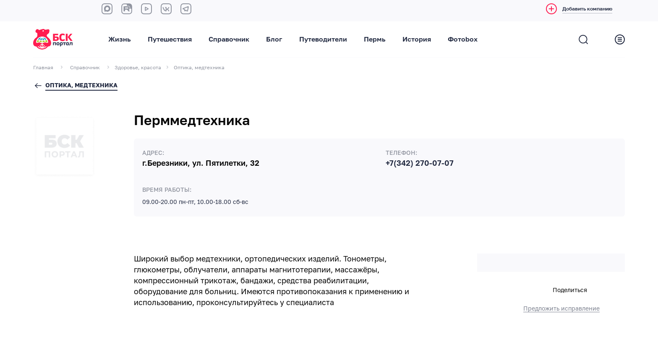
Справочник (229, 39)
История (416, 39)
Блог (274, 39)
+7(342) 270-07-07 (420, 163)
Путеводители (323, 39)
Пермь (375, 39)
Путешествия (170, 39)
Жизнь (119, 39)
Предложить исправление (561, 308)
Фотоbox (463, 39)
